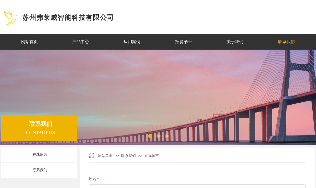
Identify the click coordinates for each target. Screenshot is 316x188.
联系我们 (128, 156)
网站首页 (105, 156)
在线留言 (151, 156)
